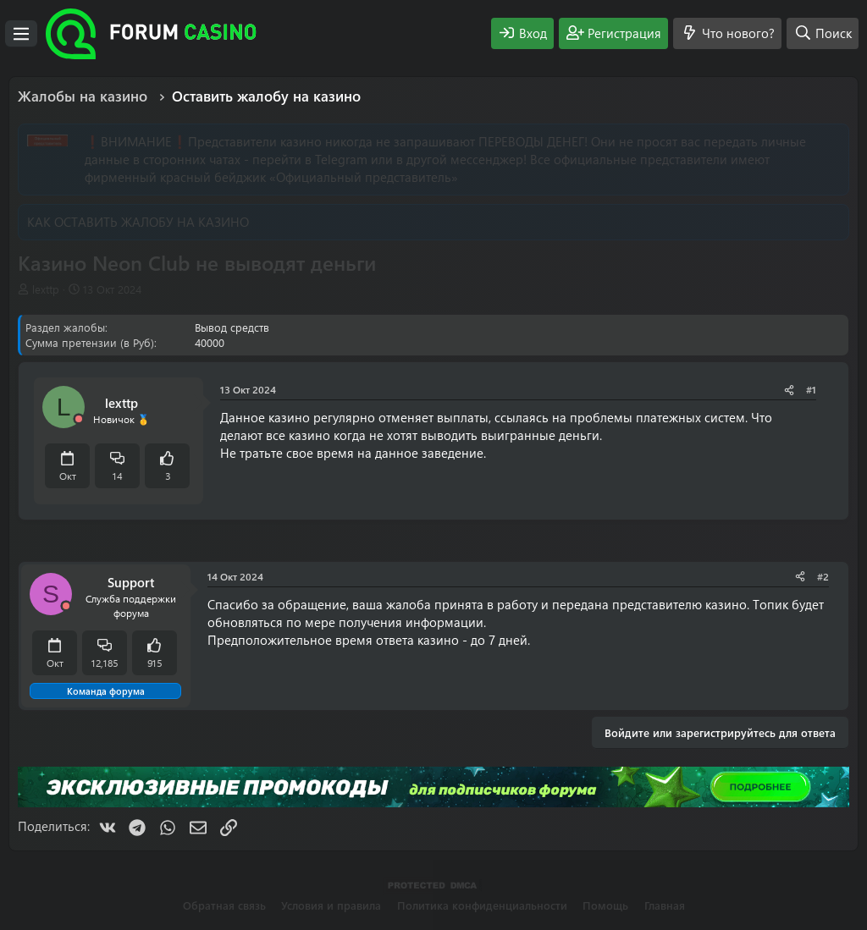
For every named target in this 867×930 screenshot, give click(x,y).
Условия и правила (331, 905)
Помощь (605, 905)
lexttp (45, 289)
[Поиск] (823, 33)
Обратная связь (224, 905)
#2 (823, 576)
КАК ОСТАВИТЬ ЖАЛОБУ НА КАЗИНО (138, 221)
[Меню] (21, 33)
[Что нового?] (727, 33)
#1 (811, 389)
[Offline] (79, 419)
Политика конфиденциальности (482, 905)
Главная (664, 905)
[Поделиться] (789, 389)
